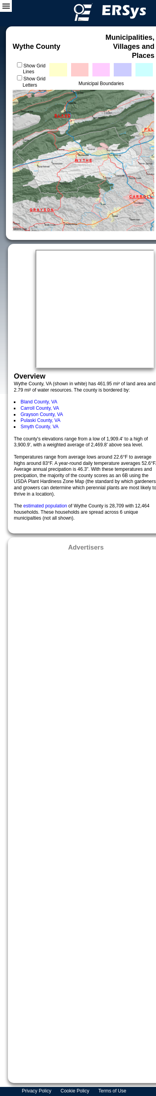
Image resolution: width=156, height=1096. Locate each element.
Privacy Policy (37, 1091)
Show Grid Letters (34, 82)
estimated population (45, 506)
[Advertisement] (86, 814)
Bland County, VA (39, 402)
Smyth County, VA (39, 426)
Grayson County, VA (42, 414)
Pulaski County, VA (40, 420)
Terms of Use (113, 1091)
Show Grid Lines (34, 69)
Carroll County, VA (40, 408)
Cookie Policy (75, 1091)
